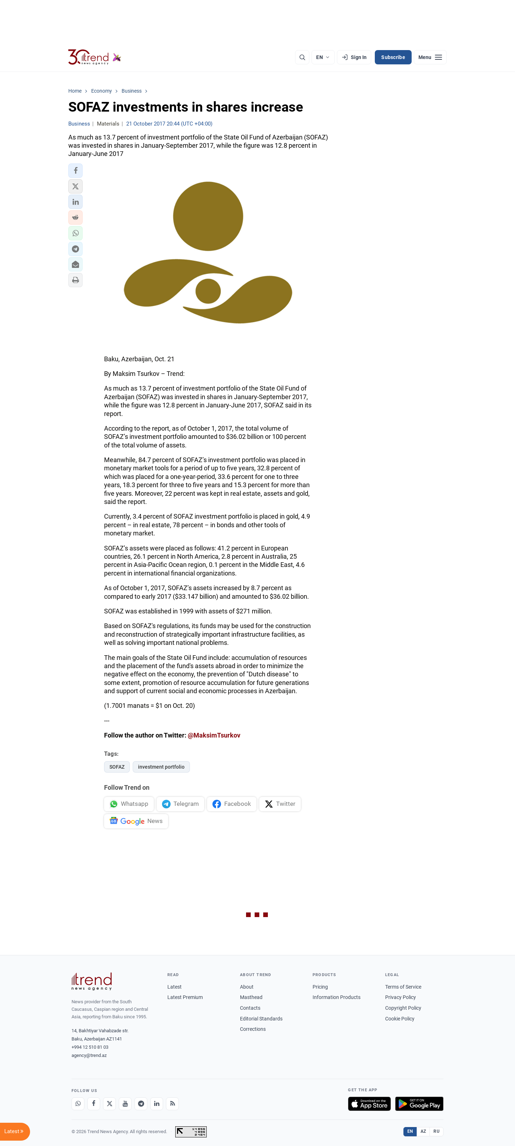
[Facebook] (93, 1103)
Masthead (251, 997)
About (247, 987)
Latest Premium (185, 997)
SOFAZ (116, 767)
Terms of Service (403, 987)
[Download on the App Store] (369, 1104)
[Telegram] (140, 1103)
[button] (75, 170)
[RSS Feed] (172, 1103)
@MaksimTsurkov (214, 735)
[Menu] (430, 57)
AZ (423, 1131)
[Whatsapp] (78, 1103)
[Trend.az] (94, 57)
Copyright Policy (403, 1008)
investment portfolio (161, 767)
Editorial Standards (261, 1019)
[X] (109, 1103)
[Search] (302, 57)
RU (436, 1131)
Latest (174, 987)
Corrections (253, 1029)
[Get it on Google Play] (419, 1104)
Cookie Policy (400, 1019)
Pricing (320, 987)
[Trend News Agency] (92, 981)
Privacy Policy (400, 997)
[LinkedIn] (156, 1103)
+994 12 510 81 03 (90, 1047)
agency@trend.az (89, 1055)
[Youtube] (125, 1103)
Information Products (336, 997)
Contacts (250, 1008)
